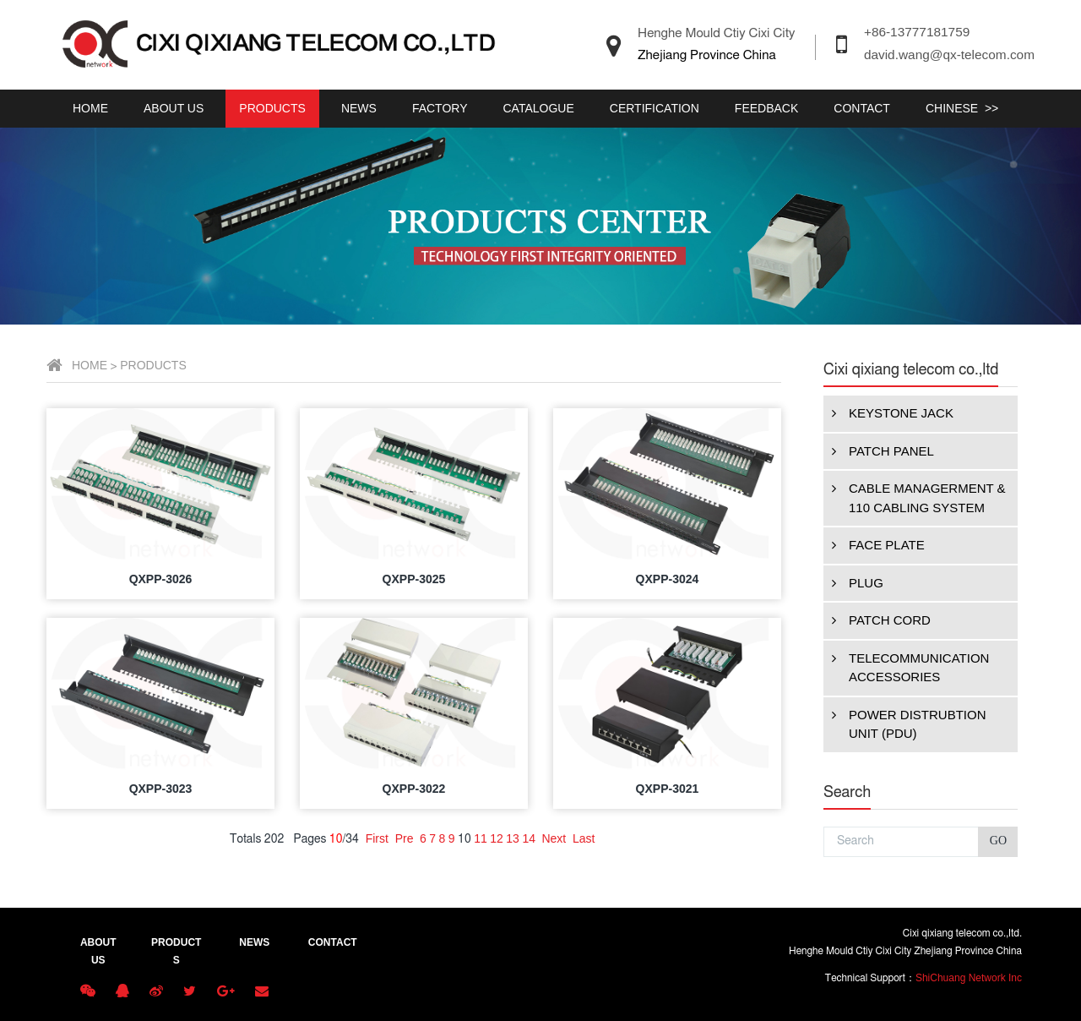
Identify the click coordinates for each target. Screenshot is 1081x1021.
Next (807, 838)
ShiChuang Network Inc (968, 978)
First (630, 838)
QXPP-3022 (667, 788)
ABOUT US (174, 108)
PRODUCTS (272, 108)
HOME (90, 108)
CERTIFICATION (654, 108)
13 (766, 838)
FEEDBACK (766, 108)
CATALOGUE (538, 108)
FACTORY (440, 108)
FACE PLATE (118, 545)
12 (750, 838)
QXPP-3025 (667, 579)
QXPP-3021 (921, 788)
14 (782, 838)
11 (734, 838)
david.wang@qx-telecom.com (949, 54)
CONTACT (862, 108)
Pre (658, 838)
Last (837, 838)
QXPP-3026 (414, 579)
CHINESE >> (962, 108)
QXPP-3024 (921, 579)
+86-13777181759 (917, 32)
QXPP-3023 (414, 788)
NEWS (359, 108)
